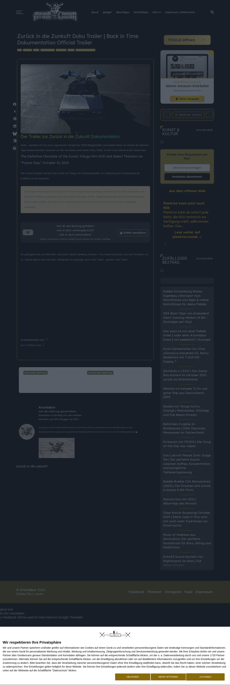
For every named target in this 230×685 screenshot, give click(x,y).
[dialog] (115, 656)
